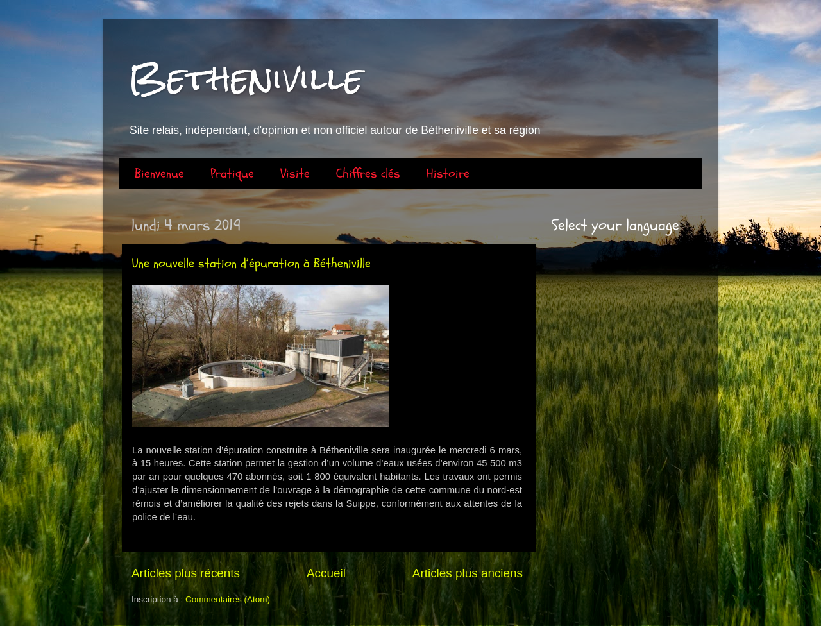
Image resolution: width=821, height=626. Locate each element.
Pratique (232, 173)
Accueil (326, 573)
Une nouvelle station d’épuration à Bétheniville (251, 263)
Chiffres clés (368, 173)
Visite (295, 173)
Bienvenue (159, 173)
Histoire (448, 173)
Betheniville (245, 77)
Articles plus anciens (467, 573)
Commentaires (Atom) (227, 599)
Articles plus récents (185, 573)
